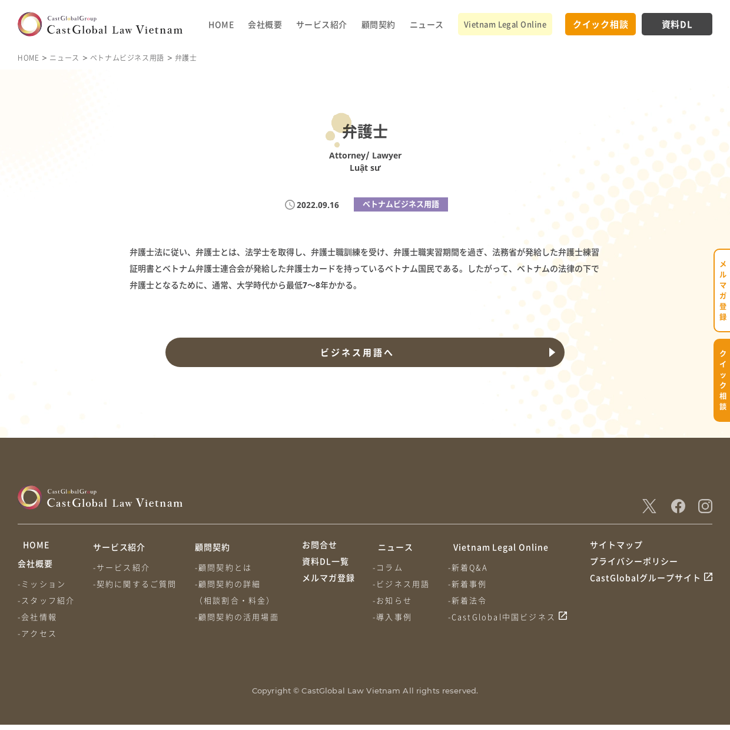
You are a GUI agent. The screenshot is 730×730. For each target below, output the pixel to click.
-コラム (389, 567)
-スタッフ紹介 (46, 605)
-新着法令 (471, 600)
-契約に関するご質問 (137, 583)
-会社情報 (37, 621)
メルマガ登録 (328, 591)
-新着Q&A (472, 567)
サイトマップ (616, 547)
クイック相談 (601, 24)
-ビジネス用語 (403, 583)
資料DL (677, 24)
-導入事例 (394, 616)
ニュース (427, 24)
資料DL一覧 (325, 569)
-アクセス (37, 638)
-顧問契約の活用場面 (240, 616)
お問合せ (319, 547)
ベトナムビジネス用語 (127, 57)
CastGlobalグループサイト (645, 591)
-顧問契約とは (227, 567)
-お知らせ (394, 600)
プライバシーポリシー (634, 569)
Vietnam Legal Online (505, 23)
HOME (221, 24)
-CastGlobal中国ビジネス (506, 616)
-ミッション (42, 588)
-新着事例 (471, 583)
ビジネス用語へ (355, 352)
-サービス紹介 (123, 567)
